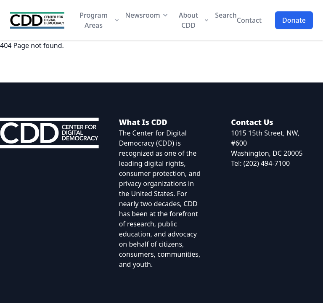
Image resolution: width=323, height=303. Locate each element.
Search (225, 15)
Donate (294, 20)
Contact (249, 20)
